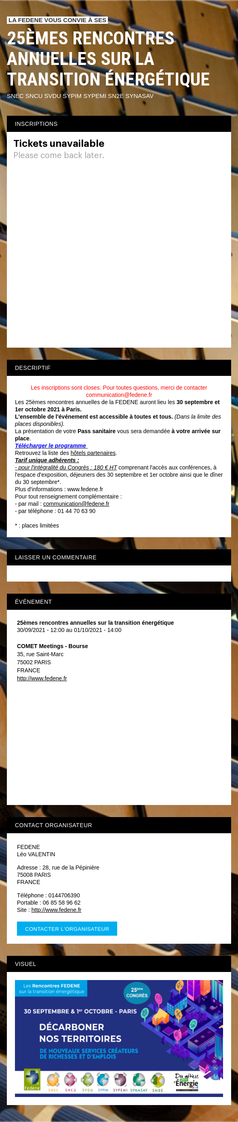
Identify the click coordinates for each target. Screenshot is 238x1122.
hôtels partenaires (93, 453)
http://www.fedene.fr (42, 678)
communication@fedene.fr (76, 504)
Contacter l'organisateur (67, 929)
